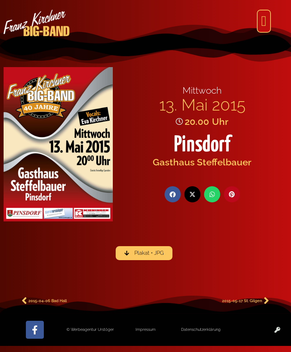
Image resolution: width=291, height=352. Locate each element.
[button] (264, 21)
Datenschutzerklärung (201, 329)
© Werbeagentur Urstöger (90, 329)
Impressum (145, 329)
